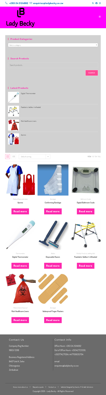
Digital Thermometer (20, 257)
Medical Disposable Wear (20, 199)
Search (91, 73)
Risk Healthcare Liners (20, 311)
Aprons (20, 202)
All (99, 156)
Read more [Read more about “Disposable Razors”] (53, 265)
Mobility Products (81, 253)
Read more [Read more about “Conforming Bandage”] (53, 211)
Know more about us (20, 387)
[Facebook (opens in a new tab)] (96, 3)
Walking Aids (91, 253)
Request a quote (38, 387)
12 (93, 156)
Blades (53, 253)
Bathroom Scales (85, 199)
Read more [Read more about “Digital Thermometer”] (20, 265)
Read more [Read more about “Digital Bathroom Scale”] (85, 211)
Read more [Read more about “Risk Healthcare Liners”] (20, 320)
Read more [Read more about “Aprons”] (20, 211)
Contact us (52, 387)
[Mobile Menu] (100, 16)
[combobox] (53, 45)
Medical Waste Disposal (20, 308)
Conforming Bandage (53, 202)
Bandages (53, 199)
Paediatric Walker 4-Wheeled (85, 257)
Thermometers (20, 253)
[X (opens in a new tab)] (93, 3)
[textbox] (53, 45)
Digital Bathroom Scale (86, 202)
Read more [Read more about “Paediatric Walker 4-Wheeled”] (85, 265)
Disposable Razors (53, 257)
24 (96, 156)
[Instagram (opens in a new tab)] (99, 3)
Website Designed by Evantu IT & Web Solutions (77, 387)
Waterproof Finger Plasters (53, 311)
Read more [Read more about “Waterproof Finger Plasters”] (53, 320)
